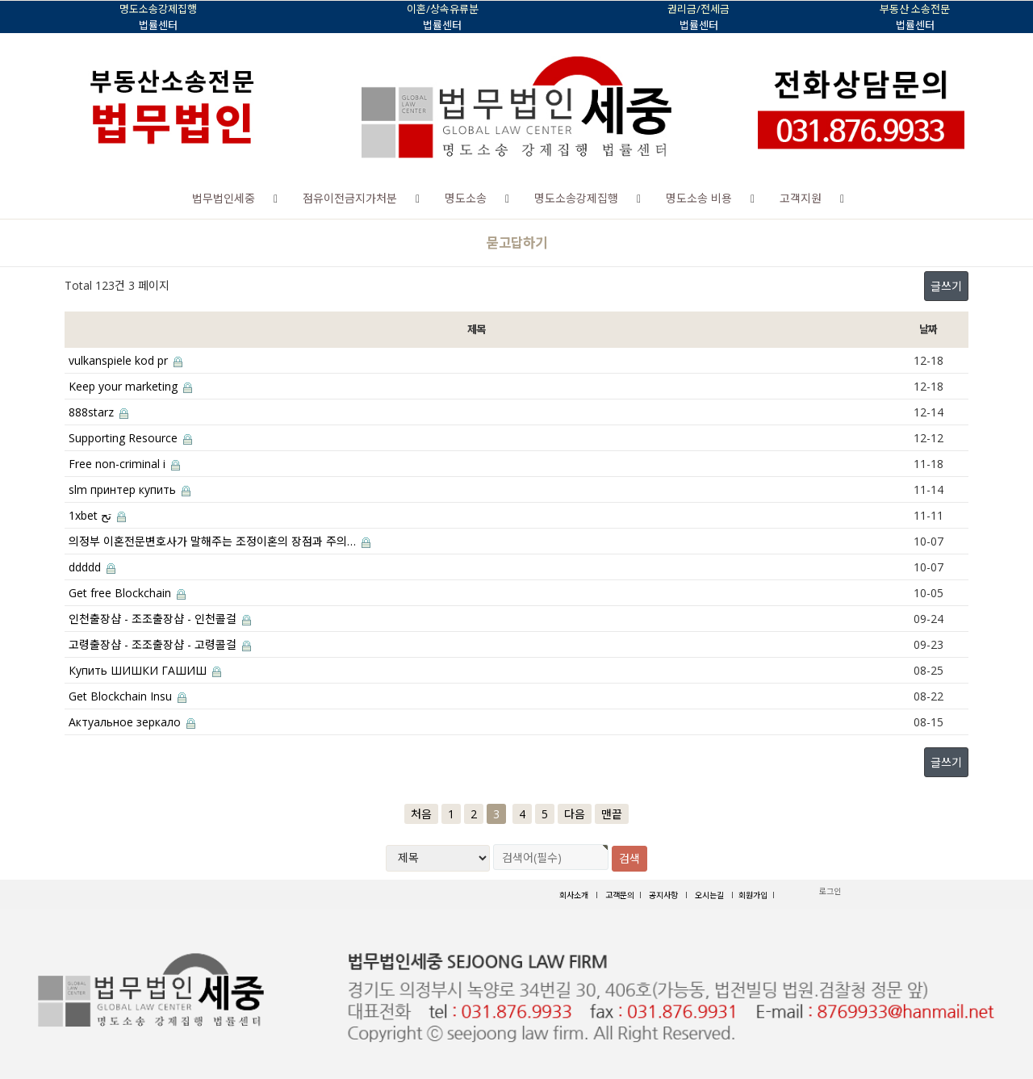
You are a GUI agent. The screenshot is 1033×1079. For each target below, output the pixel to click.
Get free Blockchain (127, 592)
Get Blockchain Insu (127, 696)
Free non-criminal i (124, 463)
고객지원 (801, 198)
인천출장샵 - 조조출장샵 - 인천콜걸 (160, 618)
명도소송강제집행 (576, 198)
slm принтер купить (129, 489)
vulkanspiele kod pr (125, 360)
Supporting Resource (130, 437)
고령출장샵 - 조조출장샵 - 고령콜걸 (160, 644)
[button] (276, 198)
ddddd (92, 567)
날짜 (927, 329)
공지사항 (663, 895)
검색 (629, 858)
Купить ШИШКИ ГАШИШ (145, 670)
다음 (574, 814)
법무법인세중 (223, 198)
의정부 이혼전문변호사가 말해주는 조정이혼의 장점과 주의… (219, 541)
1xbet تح (97, 515)
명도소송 (466, 198)
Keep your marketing (130, 386)
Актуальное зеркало (132, 722)
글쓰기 (946, 286)
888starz (98, 412)
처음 (421, 814)
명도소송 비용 (699, 198)
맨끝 (611, 814)
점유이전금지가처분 (350, 198)
